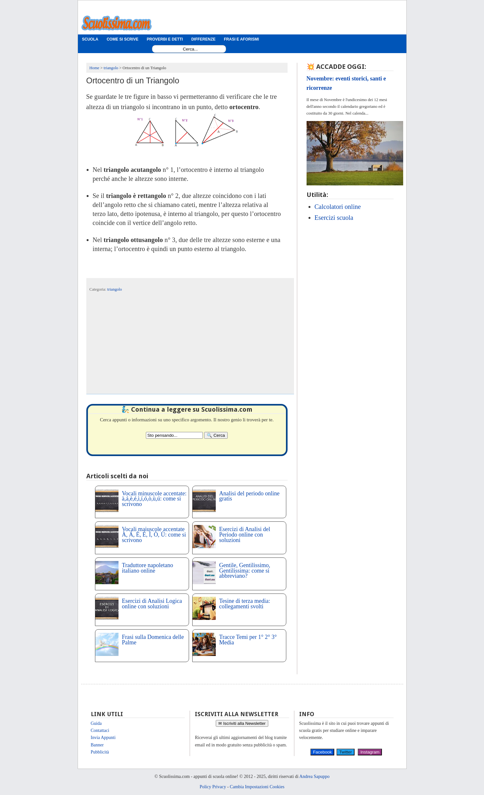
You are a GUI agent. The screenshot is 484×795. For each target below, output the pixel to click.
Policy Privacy (213, 786)
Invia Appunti (103, 737)
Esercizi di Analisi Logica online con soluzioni (152, 604)
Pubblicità (100, 752)
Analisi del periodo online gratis (249, 496)
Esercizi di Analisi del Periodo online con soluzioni (244, 534)
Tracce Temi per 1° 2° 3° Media (248, 640)
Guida (96, 723)
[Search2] (174, 435)
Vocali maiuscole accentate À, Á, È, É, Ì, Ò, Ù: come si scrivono (154, 534)
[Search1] (190, 49)
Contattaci (100, 730)
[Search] (215, 435)
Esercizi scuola (334, 217)
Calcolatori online (338, 206)
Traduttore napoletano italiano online (147, 568)
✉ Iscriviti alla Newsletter (242, 723)
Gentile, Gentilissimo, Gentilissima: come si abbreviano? (244, 570)
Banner (97, 745)
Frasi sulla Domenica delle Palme (153, 640)
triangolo (114, 289)
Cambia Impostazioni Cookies (257, 786)
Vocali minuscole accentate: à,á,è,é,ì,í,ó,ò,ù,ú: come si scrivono (154, 499)
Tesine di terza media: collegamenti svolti (244, 604)
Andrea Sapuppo (314, 776)
